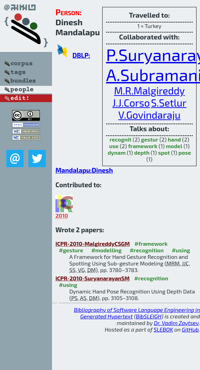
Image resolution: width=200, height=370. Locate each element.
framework (142, 146)
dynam (116, 152)
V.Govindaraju (149, 115)
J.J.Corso (131, 103)
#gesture (71, 250)
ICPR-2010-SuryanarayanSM (92, 278)
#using (181, 250)
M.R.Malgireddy (149, 90)
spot (164, 152)
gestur (149, 139)
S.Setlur (168, 103)
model (174, 146)
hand (174, 139)
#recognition (147, 250)
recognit (120, 139)
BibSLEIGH (148, 316)
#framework (151, 243)
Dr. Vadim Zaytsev (176, 322)
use (114, 146)
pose (185, 152)
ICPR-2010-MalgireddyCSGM (92, 243)
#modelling (106, 250)
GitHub (190, 329)
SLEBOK (163, 329)
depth (141, 152)
